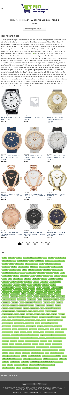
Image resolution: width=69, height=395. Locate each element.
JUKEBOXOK (33, 387)
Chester (39, 299)
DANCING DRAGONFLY (57, 266)
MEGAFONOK (33, 388)
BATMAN (58, 305)
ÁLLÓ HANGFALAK (48, 389)
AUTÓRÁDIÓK (60, 388)
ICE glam (51, 257)
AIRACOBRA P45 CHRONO (46, 361)
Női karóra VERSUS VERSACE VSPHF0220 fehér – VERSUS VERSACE (33, 157)
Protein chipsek (47, 269)
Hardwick (36, 332)
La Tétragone (20, 320)
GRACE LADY (56, 317)
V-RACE (29, 296)
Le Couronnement (52, 320)
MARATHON (43, 341)
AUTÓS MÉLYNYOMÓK (58, 387)
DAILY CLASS (63, 358)
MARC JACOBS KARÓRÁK (34, 355)
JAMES (57, 329)
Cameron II (51, 278)
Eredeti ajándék (38, 257)
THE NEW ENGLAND (7, 314)
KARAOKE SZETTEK (9, 387)
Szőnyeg (40, 326)
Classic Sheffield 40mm (57, 287)
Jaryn (53, 296)
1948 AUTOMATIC (12, 317)
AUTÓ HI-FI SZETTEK (22, 388)
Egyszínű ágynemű (53, 323)
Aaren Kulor (36, 335)
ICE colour (36, 281)
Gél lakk (56, 272)
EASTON (14, 335)
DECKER (23, 332)
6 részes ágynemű (6, 326)
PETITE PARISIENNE (60, 257)
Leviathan (60, 320)
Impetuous (35, 338)
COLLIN (35, 311)
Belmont (29, 332)
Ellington (55, 358)
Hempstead (61, 314)
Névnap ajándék (58, 326)
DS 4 (42, 308)
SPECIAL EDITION (15, 361)
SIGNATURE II (44, 281)
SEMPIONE (5, 305)
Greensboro (45, 349)
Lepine (19, 269)
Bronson (16, 314)
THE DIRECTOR (29, 341)
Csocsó (14, 329)
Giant (9, 320)
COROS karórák (17, 290)
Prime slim (56, 299)
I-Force (58, 290)
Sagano (16, 332)
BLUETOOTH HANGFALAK (34, 389)
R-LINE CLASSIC (31, 299)
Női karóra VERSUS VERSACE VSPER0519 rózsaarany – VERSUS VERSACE (11, 195)
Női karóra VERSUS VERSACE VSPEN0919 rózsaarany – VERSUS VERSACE (11, 234)
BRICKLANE (14, 302)
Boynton (63, 338)
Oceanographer (27, 343)
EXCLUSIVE (57, 293)
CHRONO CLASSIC (7, 284)
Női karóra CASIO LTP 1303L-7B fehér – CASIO (10, 118)
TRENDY (18, 352)
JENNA (31, 260)
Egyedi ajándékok (6, 329)
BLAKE (49, 317)
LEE (4, 320)
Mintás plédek (26, 367)
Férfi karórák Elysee (30, 320)
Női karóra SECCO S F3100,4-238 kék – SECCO (34, 118)
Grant (47, 329)
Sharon (41, 343)
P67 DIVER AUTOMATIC (8, 287)
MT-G (4, 364)
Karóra (31, 364)
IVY (14, 260)
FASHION (5, 352)
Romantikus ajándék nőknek (8, 367)
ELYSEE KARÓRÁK (27, 335)
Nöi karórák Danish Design (42, 346)
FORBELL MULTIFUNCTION (9, 358)
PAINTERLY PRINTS (44, 266)
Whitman (5, 355)
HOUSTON (58, 355)
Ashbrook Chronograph (48, 355)
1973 (48, 314)
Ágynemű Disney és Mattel (18, 326)
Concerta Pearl (6, 266)
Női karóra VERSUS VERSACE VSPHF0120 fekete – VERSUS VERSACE (56, 157)
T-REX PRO (45, 284)
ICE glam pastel (61, 260)
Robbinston (29, 314)
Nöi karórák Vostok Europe (29, 346)
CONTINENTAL (46, 287)
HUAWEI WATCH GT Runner (15, 308)
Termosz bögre (23, 305)
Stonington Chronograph (14, 355)
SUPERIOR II (59, 278)
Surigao (24, 269)
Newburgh (5, 343)
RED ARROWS (50, 305)
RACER (24, 293)
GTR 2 (53, 302)
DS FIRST (21, 341)
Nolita (42, 352)
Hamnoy (4, 278)
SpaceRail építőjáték (31, 272)
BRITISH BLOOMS (19, 263)
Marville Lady (57, 263)
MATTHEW (16, 284)
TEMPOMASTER (21, 299)
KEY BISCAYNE (54, 349)
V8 (19, 335)
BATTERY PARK (34, 361)
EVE (14, 320)
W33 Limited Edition (18, 278)
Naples (40, 358)
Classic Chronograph (15, 293)
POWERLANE (36, 278)
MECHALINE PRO (60, 296)
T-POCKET (54, 314)
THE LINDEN (5, 296)
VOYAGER (44, 278)
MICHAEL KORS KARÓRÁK (59, 335)
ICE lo (45, 257)
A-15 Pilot (39, 275)
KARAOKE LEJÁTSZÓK (22, 387)
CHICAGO (64, 275)
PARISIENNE (35, 352)
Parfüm (37, 323)
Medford (61, 352)
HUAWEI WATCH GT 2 (49, 290)
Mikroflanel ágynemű (31, 326)
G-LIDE (62, 272)
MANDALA (42, 317)
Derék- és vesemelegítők (55, 281)
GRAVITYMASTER (29, 323)
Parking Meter (31, 287)
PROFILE (18, 287)
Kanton (38, 287)
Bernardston (49, 338)
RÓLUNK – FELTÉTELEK (9, 375)
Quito (43, 314)
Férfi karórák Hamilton (7, 349)
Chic (50, 341)
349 (46, 244)
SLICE (36, 263)
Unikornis (41, 329)
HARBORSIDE (6, 335)
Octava (24, 287)
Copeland (36, 296)
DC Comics (48, 308)
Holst (10, 278)
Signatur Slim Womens (46, 335)
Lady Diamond (49, 263)
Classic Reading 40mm (7, 323)
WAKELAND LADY (7, 260)
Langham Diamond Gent (41, 293)
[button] (2, 8)
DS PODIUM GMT (59, 332)
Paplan (18, 367)
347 (37, 244)
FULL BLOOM (54, 352)
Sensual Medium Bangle (8, 338)
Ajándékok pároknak (23, 329)
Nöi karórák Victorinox (57, 269)
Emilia (17, 338)
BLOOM (31, 269)
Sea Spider (39, 290)
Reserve (32, 290)
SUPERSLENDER (28, 257)
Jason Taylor (5, 293)
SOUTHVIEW (44, 367)
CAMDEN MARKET (45, 296)
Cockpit (32, 275)
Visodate (11, 352)
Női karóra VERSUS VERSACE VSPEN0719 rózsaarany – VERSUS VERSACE (34, 234)
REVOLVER (27, 278)
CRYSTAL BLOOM (19, 323)
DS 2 (30, 311)
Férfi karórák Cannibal (19, 349)
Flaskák (37, 364)
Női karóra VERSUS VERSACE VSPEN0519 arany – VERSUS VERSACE (56, 234)
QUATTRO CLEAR (39, 260)
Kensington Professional (51, 311)
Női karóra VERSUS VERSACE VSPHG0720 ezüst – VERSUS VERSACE (56, 119)
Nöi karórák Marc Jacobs (56, 346)
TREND (4, 317)
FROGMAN (16, 275)
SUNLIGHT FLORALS (22, 260)
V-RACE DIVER (37, 284)
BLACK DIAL (29, 263)
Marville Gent (38, 269)
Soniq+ (62, 299)
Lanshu (50, 293)
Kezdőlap (13, 20)
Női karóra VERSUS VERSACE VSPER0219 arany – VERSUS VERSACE (56, 195)
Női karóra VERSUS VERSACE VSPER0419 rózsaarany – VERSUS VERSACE (34, 195)
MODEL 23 (48, 343)
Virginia (63, 317)
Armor (42, 332)
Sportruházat (49, 272)
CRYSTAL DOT (47, 299)
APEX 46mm (22, 296)
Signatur (22, 314)
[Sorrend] (34, 29)
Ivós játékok (31, 305)
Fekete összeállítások (21, 311)
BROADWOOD (6, 302)
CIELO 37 (24, 355)
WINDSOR (20, 281)
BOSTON (46, 275)
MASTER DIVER (24, 275)
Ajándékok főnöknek (40, 305)
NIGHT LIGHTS (28, 281)
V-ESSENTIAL (38, 302)
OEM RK (13, 281)
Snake (21, 302)
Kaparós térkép (33, 329)
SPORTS (5, 308)
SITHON (41, 311)
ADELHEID (37, 349)
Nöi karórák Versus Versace (8, 311)
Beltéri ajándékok (58, 361)
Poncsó (22, 272)
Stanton (11, 343)
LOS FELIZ (46, 302)
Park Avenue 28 (26, 352)
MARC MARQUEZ (57, 341)
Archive (11, 263)
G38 (51, 275)
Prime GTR (26, 290)
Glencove (37, 314)
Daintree (26, 308)
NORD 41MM (5, 361)
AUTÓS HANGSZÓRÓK (44, 387)
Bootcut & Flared (35, 367)
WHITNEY (62, 349)
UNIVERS (24, 284)
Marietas (19, 358)
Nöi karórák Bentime (17, 346)
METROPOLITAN (28, 317)
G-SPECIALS (24, 364)
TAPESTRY (11, 257)
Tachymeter (30, 293)
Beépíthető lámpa (48, 326)
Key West (64, 329)
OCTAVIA (5, 263)
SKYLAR (43, 320)
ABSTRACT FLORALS (23, 266)
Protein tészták (14, 305)
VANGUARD (5, 281)
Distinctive (35, 343)
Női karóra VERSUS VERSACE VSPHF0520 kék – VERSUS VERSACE (10, 157)
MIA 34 (64, 355)
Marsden (57, 275)
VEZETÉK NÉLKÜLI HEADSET (46, 388)
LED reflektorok (57, 308)
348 (41, 244)
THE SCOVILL (30, 349)
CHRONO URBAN (34, 308)
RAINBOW (14, 266)
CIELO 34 (42, 338)
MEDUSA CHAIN (29, 302)
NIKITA (41, 263)
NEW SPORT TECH (7, 290)
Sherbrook (57, 338)
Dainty (37, 341)
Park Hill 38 (26, 358)
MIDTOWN (53, 284)
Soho (47, 352)
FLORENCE (12, 269)
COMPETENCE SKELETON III (9, 299)
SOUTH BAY (59, 302)
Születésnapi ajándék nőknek (47, 364)
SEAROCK (19, 257)
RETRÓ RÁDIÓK (20, 389)
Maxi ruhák (44, 323)
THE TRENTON (47, 358)
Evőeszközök (14, 296)
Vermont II (34, 358)
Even (52, 329)
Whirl (38, 320)
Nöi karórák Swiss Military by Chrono (10, 272)
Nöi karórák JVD (6, 346)
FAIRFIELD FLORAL (50, 260)
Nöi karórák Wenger (57, 343)
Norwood (17, 364)
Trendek (4, 257)
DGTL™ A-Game (49, 332)
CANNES (5, 269)
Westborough (5, 341)
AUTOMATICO (25, 361)
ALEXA (35, 317)
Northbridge (13, 341)
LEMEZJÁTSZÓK (10, 388)
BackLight (10, 364)
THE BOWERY (41, 272)
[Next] (49, 244)
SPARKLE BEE (34, 266)
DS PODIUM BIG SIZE (7, 332)
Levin (29, 284)
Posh (20, 317)
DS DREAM (18, 343)
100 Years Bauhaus (7, 275)
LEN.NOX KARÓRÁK (25, 338)
